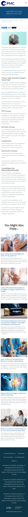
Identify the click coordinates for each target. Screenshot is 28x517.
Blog (16, 20)
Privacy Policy (21, 453)
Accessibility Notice (20, 457)
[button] (26, 2)
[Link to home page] (10, 3)
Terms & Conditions (8, 457)
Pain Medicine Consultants (7, 20)
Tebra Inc (14, 453)
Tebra (20, 511)
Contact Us (14, 461)
